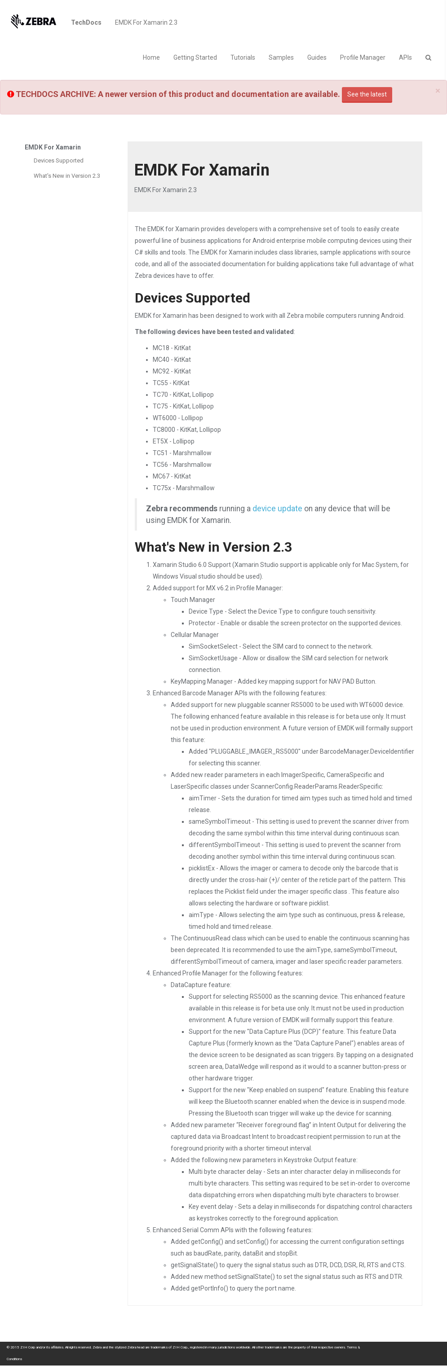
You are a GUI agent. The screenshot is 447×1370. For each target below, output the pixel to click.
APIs (405, 57)
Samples (281, 57)
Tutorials (242, 57)
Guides (317, 57)
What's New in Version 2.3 (67, 175)
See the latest (367, 94)
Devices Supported (59, 160)
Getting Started (195, 57)
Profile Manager (362, 57)
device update (277, 508)
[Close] (437, 91)
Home (151, 57)
